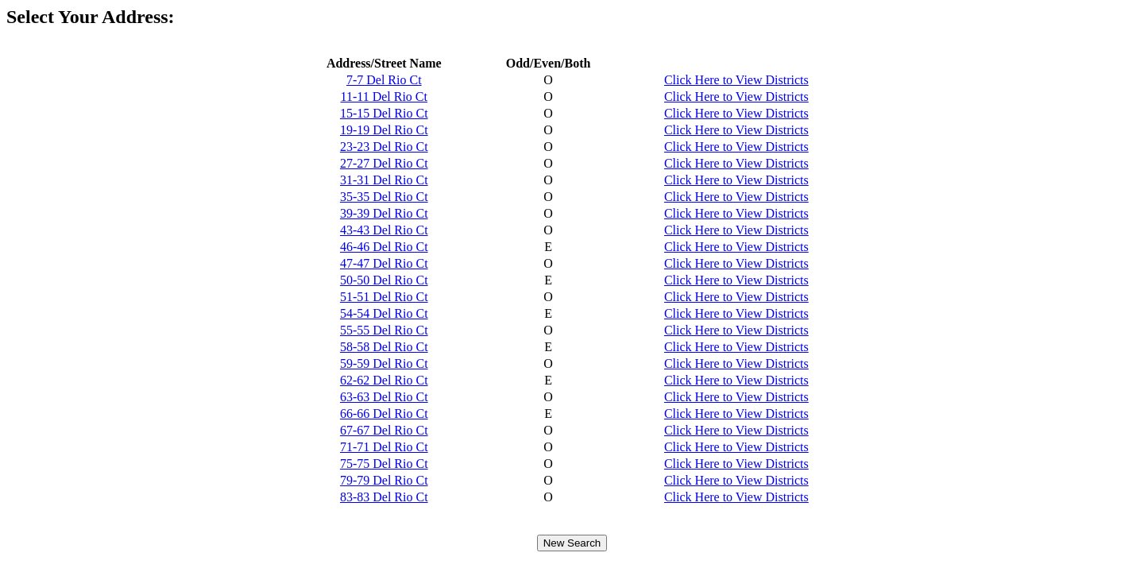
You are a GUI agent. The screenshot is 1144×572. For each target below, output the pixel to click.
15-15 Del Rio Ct (384, 113)
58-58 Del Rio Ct (384, 347)
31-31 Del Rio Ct (384, 180)
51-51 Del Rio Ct (384, 296)
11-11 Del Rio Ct (384, 96)
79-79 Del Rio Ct (384, 480)
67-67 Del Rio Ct (384, 430)
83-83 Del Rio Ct (384, 497)
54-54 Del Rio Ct (384, 313)
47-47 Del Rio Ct (384, 263)
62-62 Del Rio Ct (384, 380)
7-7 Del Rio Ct (384, 80)
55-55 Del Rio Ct (384, 330)
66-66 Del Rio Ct (384, 413)
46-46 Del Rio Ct (384, 246)
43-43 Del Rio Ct (384, 230)
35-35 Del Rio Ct (384, 196)
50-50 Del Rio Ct (384, 280)
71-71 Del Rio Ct (384, 447)
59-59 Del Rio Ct (384, 363)
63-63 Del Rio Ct (384, 397)
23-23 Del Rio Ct (384, 146)
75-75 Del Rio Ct (384, 463)
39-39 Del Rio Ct (384, 213)
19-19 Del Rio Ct (384, 130)
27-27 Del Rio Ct (384, 163)
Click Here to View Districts (736, 80)
